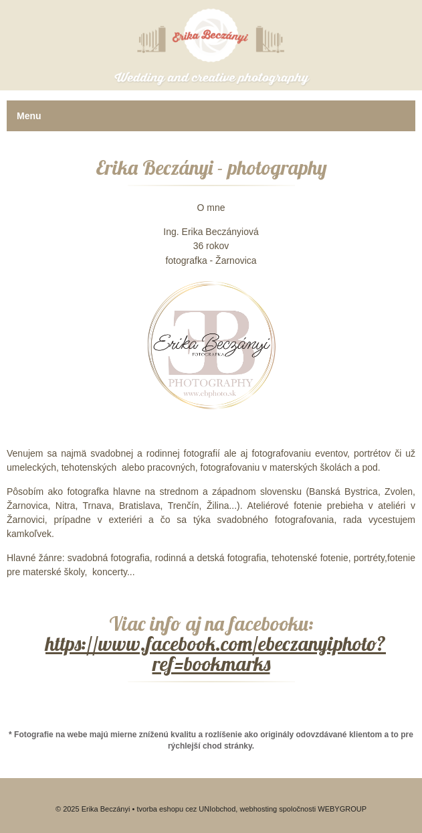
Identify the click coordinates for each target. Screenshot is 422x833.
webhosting (258, 809)
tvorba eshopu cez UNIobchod (185, 809)
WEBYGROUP (342, 809)
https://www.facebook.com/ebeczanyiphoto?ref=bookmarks (215, 653)
